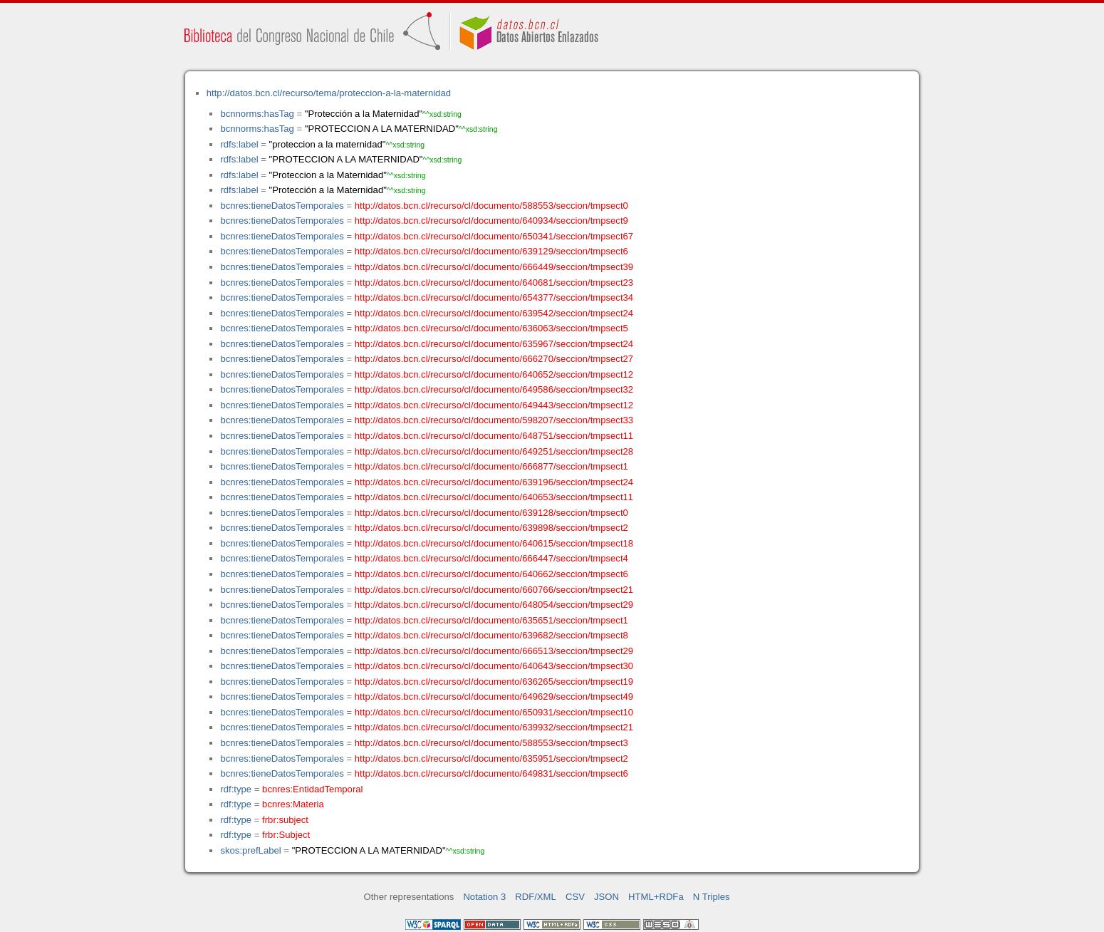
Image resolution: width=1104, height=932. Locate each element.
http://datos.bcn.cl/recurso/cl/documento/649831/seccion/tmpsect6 (491, 773)
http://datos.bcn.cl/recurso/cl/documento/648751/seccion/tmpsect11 (494, 435)
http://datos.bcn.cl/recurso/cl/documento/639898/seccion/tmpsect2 (491, 527)
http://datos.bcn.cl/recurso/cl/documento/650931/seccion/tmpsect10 (494, 712)
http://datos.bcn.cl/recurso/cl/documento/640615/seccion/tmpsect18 (494, 543)
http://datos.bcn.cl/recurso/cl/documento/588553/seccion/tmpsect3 (491, 742)
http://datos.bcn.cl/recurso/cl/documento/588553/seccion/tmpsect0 (491, 205)
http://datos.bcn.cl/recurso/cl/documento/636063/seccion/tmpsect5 (491, 328)
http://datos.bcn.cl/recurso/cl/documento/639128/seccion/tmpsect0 (491, 512)
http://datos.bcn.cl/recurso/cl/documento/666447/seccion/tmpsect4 (491, 558)
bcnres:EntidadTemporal (312, 789)
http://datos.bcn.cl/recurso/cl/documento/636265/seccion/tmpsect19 (494, 681)
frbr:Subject (286, 834)
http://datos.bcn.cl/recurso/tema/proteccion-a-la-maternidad (329, 93)
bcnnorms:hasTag (256, 113)
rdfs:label (239, 144)
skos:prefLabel (250, 850)
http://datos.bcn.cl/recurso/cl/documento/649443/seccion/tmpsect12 (494, 405)
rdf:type (235, 789)
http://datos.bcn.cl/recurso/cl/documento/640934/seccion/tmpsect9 (491, 220)
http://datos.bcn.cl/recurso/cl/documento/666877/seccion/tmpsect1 (491, 466)
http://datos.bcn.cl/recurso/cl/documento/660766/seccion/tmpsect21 (494, 589)
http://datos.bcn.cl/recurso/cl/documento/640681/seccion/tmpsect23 (494, 282)
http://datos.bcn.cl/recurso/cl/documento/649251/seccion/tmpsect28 (494, 451)
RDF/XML (535, 896)
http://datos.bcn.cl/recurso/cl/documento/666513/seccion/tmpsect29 (494, 651)
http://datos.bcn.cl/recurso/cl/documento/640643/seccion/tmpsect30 (494, 666)
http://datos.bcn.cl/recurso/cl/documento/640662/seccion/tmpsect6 (491, 574)
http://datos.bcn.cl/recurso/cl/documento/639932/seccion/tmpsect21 (494, 727)
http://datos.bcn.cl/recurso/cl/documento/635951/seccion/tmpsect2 (491, 758)
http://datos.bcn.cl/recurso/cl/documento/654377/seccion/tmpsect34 (494, 297)
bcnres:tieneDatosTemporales (281, 205)
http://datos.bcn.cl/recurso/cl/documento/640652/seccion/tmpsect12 (494, 374)
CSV (575, 896)
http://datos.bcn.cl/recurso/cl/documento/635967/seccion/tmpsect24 (494, 343)
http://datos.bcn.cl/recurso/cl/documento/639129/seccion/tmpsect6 (491, 251)
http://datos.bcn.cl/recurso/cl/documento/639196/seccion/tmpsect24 (494, 482)
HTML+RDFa (656, 896)
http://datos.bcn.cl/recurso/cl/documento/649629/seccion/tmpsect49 (494, 696)
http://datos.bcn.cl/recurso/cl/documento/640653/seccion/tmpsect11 (494, 497)
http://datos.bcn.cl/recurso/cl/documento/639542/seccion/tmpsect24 (494, 313)
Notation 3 (484, 896)
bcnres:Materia (293, 804)
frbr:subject (285, 819)
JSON (606, 896)
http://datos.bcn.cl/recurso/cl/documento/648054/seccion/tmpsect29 (494, 604)
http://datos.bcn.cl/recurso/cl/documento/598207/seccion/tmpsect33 (494, 420)
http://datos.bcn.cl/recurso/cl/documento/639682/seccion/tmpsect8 (491, 635)
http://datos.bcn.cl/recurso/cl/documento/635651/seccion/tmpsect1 (491, 620)
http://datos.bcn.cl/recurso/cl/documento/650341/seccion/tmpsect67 (494, 236)
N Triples (711, 896)
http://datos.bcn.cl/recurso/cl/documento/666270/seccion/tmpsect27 (494, 358)
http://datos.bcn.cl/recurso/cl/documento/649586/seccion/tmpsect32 (494, 389)
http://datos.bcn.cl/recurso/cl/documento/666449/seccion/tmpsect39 (494, 267)
